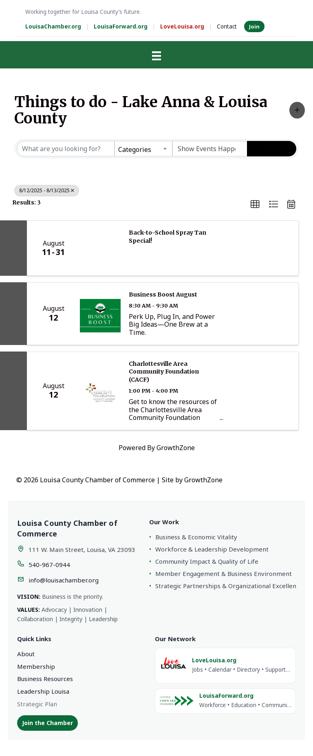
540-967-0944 (49, 564)
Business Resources (45, 679)
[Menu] (156, 56)
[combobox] (143, 148)
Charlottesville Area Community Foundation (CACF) (164, 371)
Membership (36, 666)
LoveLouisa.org (182, 26)
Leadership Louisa (43, 691)
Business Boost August (163, 294)
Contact (227, 26)
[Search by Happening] (209, 148)
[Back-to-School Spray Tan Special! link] (100, 248)
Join (254, 26)
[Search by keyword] (66, 148)
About (26, 654)
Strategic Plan (37, 704)
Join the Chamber (47, 723)
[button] (297, 110)
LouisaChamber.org (53, 26)
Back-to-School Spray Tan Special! (167, 236)
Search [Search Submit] (272, 148)
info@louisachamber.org (64, 580)
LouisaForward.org (121, 26)
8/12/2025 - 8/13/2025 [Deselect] (46, 190)
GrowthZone (175, 447)
